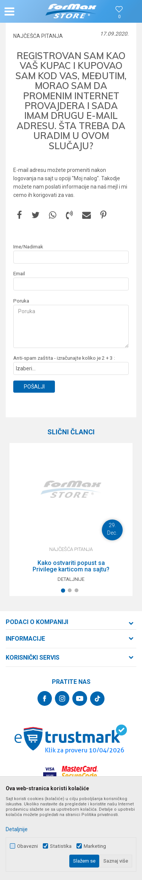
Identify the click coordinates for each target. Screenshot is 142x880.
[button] (25, 11)
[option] (71, 519)
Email (19, 273)
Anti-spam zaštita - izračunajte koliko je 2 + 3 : (64, 358)
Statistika (61, 846)
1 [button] (64, 592)
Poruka (21, 301)
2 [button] (71, 592)
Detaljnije (71, 579)
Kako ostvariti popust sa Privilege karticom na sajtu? (71, 566)
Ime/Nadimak (28, 247)
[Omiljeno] (119, 17)
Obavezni (27, 846)
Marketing (95, 846)
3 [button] (78, 592)
